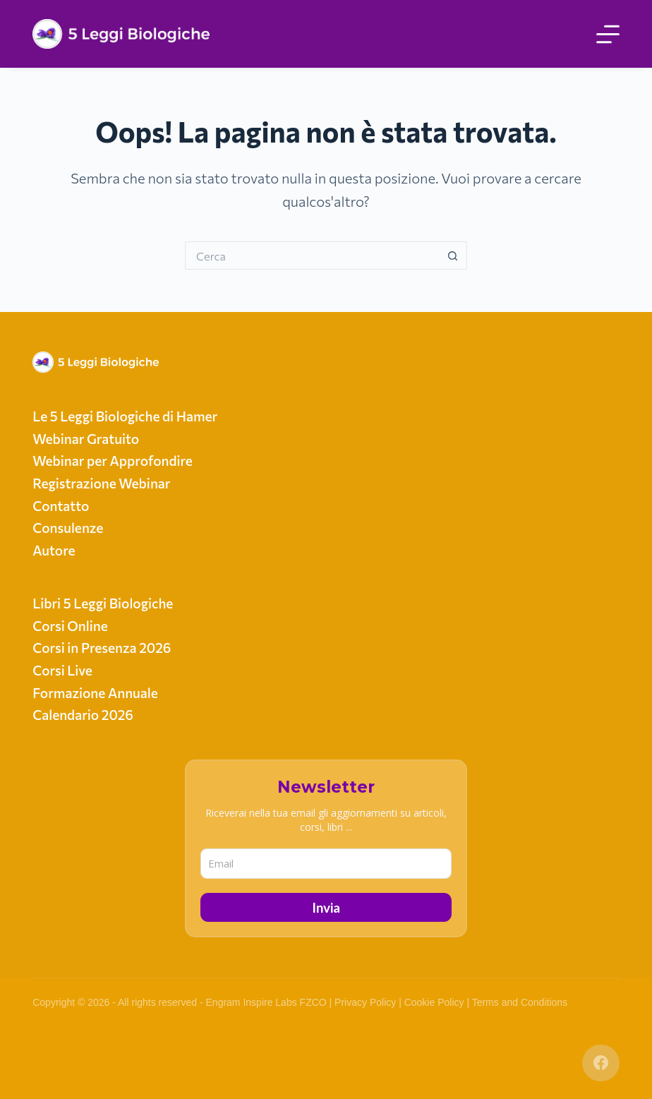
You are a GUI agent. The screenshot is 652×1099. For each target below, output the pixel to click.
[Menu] (608, 34)
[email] (326, 863)
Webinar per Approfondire (112, 460)
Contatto (60, 506)
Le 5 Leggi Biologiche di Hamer (124, 416)
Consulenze (67, 528)
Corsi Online (69, 626)
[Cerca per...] (312, 255)
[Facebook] (601, 1063)
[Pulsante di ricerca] (453, 255)
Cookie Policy (434, 1002)
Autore (53, 550)
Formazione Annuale (95, 693)
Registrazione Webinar (101, 483)
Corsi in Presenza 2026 (101, 647)
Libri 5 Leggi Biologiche (102, 603)
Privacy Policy (365, 1002)
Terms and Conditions (519, 1002)
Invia (326, 907)
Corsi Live (62, 670)
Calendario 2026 (82, 715)
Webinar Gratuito (85, 439)
